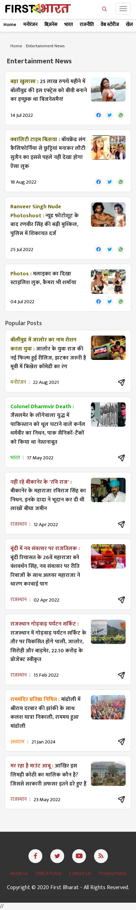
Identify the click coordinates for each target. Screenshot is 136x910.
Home (9, 25)
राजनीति (87, 25)
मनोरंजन (30, 25)
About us (19, 873)
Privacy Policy (112, 873)
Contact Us (80, 873)
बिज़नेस (50, 25)
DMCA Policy (49, 873)
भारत (68, 25)
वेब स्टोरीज (110, 25)
